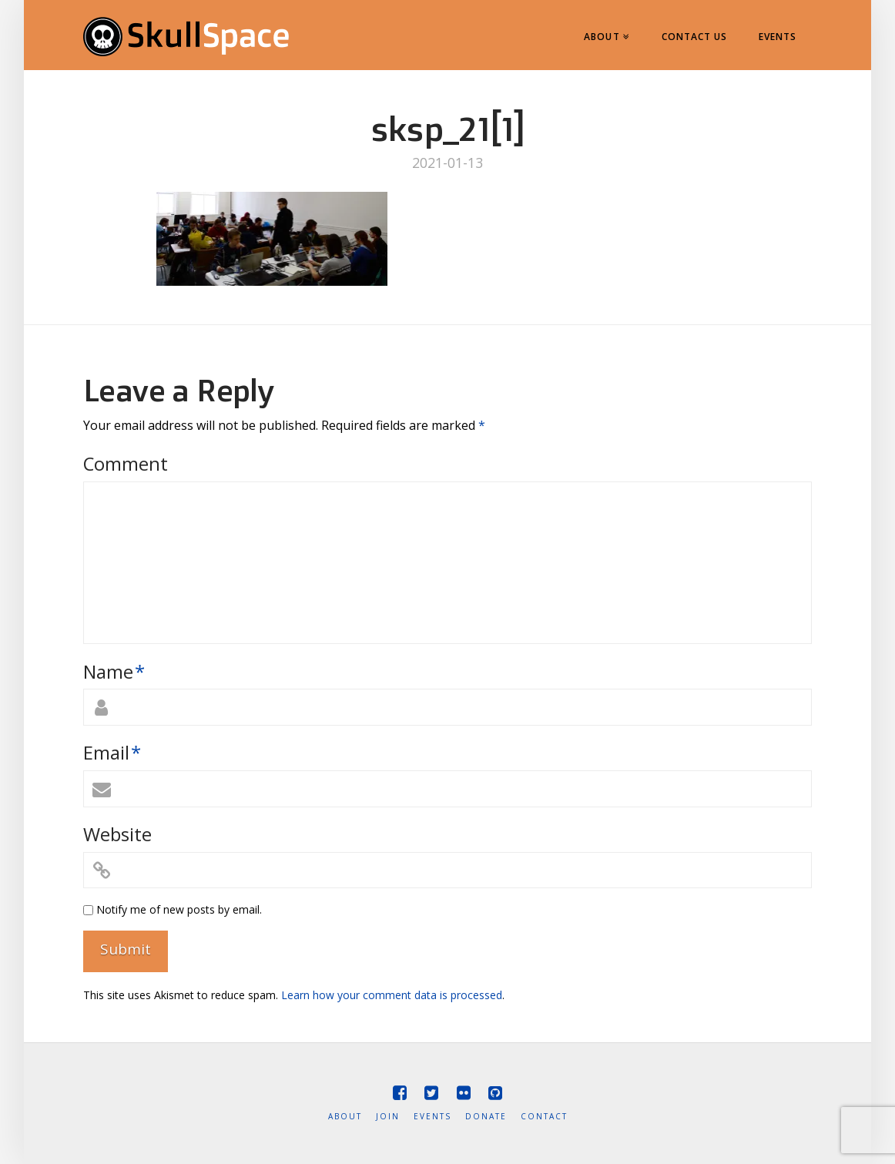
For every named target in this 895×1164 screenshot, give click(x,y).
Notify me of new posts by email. (179, 909)
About (345, 1117)
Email (112, 752)
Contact (544, 1117)
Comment (125, 463)
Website (117, 834)
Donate (486, 1117)
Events (432, 1117)
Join (388, 1117)
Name (114, 671)
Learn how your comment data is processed (391, 995)
